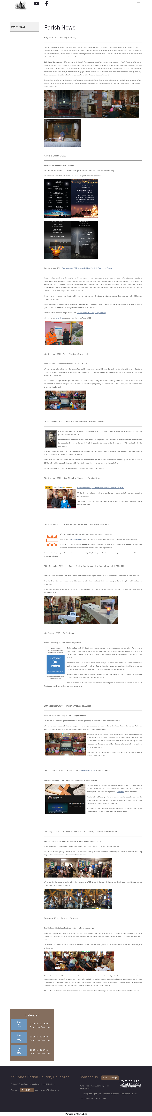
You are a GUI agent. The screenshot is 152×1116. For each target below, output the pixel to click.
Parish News (18, 26)
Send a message (110, 1078)
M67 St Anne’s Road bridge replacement (91, 313)
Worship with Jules (87, 770)
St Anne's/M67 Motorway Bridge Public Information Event (87, 268)
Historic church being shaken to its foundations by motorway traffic (100, 488)
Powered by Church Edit (76, 1114)
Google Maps (27, 1090)
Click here (120, 792)
